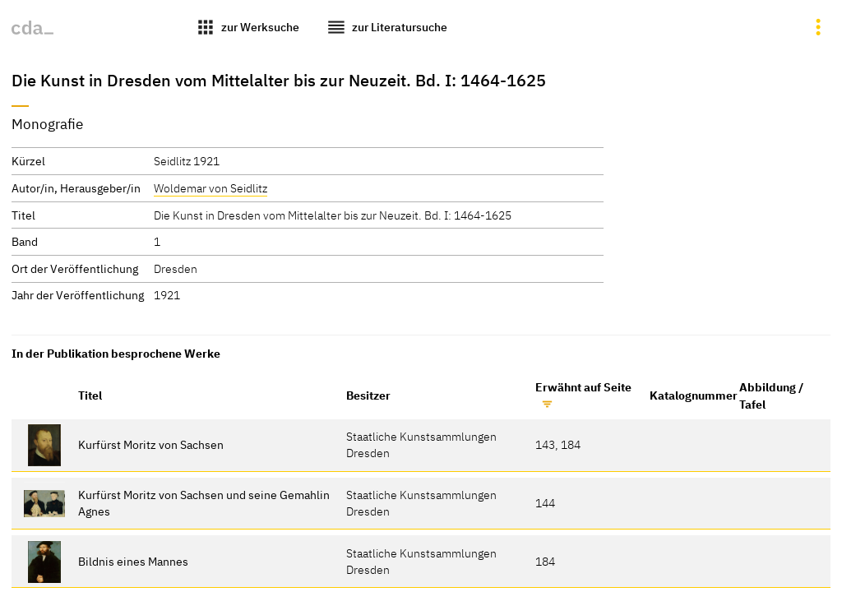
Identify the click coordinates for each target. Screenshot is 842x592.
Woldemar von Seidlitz (210, 188)
